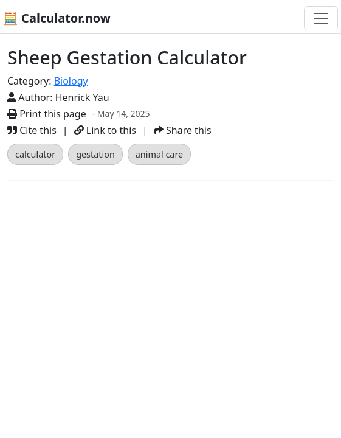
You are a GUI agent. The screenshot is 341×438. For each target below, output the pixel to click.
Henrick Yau (82, 97)
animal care (159, 154)
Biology (71, 81)
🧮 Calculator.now (57, 18)
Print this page (46, 113)
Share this (183, 130)
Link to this (105, 130)
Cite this (32, 130)
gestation (95, 154)
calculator (35, 154)
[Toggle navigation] (321, 18)
